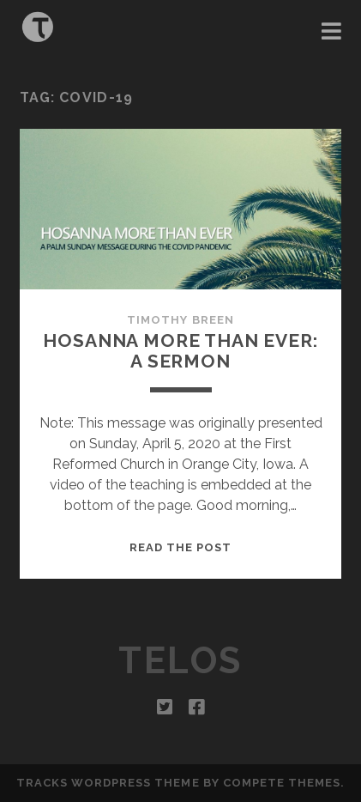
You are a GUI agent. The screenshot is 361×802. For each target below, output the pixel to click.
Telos (180, 661)
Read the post (180, 547)
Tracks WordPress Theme (108, 782)
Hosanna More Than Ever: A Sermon (180, 351)
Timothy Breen (180, 319)
